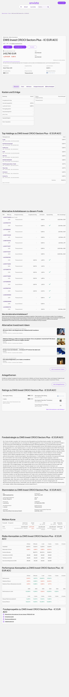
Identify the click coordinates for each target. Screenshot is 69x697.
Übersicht (16, 86)
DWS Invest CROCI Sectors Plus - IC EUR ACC (20, 13)
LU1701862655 (7, 281)
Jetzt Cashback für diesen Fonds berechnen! (11, 61)
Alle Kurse (28, 86)
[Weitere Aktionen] (64, 527)
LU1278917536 (7, 288)
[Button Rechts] (24, 47)
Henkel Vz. (5, 176)
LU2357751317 (7, 251)
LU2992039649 (7, 301)
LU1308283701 (7, 307)
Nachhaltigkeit (49, 86)
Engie (4, 139)
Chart (22, 86)
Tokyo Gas (5, 168)
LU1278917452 (7, 257)
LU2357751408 (7, 217)
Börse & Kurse (4, 13)
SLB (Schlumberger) (8, 143)
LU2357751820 (7, 276)
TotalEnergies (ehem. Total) (9, 164)
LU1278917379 (7, 223)
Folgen (8, 47)
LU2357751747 (7, 246)
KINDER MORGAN (7, 160)
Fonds (9, 13)
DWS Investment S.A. (17, 43)
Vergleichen (18, 47)
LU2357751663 (7, 264)
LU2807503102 (7, 235)
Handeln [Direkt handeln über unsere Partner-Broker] (32, 47)
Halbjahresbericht (9, 621)
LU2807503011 (7, 240)
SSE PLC (5, 156)
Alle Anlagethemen (58, 384)
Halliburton (5, 147)
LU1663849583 (7, 295)
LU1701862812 (7, 229)
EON (4, 151)
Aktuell (26, 7)
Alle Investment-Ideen (57, 369)
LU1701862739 (7, 269)
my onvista (33, 7)
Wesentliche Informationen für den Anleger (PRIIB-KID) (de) (20, 614)
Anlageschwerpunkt (39, 86)
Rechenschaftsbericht (10, 619)
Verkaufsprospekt (9, 616)
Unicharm (5, 172)
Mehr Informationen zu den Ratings (55, 409)
